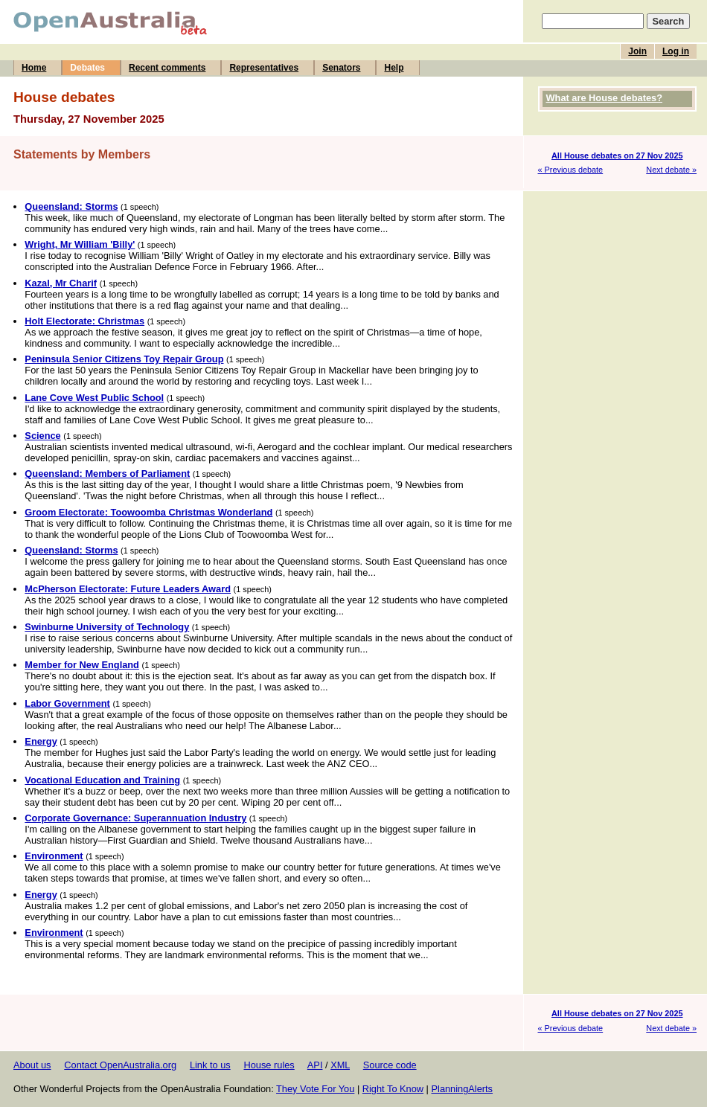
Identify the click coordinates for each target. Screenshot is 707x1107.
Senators (341, 67)
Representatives (263, 67)
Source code (390, 1065)
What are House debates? (604, 97)
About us (32, 1065)
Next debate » (671, 169)
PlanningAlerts (462, 1088)
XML (340, 1065)
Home (34, 67)
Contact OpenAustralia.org (120, 1065)
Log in (675, 51)
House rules (268, 1065)
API (315, 1065)
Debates (87, 67)
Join (637, 51)
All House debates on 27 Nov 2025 (616, 155)
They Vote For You (315, 1088)
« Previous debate (571, 169)
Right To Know (392, 1088)
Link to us (210, 1065)
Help (393, 67)
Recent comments (167, 67)
